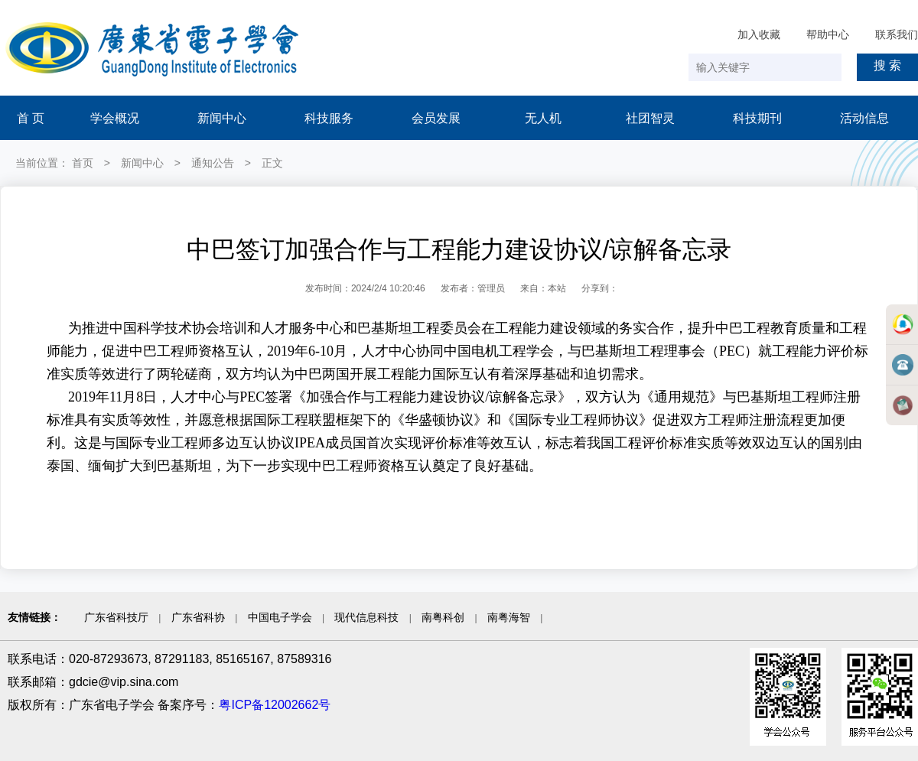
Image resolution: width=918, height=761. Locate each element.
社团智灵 (650, 118)
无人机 (543, 118)
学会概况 (114, 118)
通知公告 (212, 163)
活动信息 (864, 118)
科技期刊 (757, 118)
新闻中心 (221, 118)
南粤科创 (443, 617)
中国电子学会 (280, 617)
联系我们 (896, 34)
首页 (82, 163)
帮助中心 (827, 34)
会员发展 (436, 118)
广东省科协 (198, 617)
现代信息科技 (366, 617)
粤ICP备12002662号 (274, 704)
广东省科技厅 (116, 617)
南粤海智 (508, 617)
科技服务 (328, 118)
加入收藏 (758, 34)
